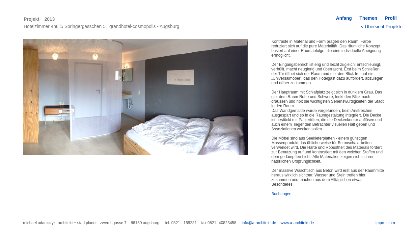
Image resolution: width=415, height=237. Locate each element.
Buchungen (281, 194)
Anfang (344, 18)
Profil (393, 18)
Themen (368, 18)
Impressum (385, 223)
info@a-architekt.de (259, 223)
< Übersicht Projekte (381, 26)
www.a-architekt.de (297, 223)
